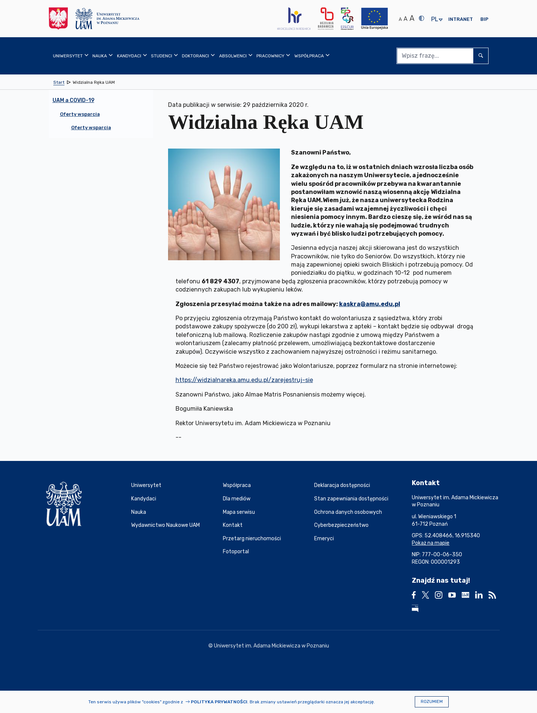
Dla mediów (236, 499)
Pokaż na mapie (430, 543)
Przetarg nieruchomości (252, 538)
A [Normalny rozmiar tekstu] (400, 19)
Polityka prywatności (219, 701)
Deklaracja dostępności (342, 485)
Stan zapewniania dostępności (351, 499)
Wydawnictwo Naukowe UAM (165, 525)
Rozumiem (432, 701)
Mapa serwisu (239, 512)
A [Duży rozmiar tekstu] (412, 18)
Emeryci (324, 538)
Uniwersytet (146, 485)
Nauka (138, 512)
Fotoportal (236, 551)
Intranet (460, 19)
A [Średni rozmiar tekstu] (405, 18)
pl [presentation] (434, 19)
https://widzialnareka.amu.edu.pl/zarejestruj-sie (244, 379)
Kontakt (233, 525)
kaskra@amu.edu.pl (369, 304)
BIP (484, 19)
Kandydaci (143, 499)
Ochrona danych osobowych (348, 512)
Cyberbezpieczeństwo (341, 525)
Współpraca (237, 485)
